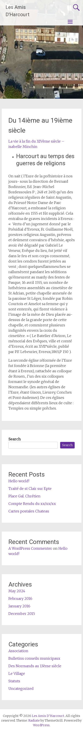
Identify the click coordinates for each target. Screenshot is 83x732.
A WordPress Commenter (30, 548)
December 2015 (21, 613)
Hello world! (18, 481)
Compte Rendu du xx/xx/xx (32, 503)
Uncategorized (21, 688)
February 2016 (20, 598)
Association (18, 651)
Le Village (16, 673)
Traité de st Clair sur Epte (30, 488)
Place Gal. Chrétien (24, 496)
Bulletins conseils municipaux (34, 658)
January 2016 (19, 606)
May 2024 (16, 591)
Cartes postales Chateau (28, 511)
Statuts (14, 681)
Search (14, 439)
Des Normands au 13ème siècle (34, 666)
